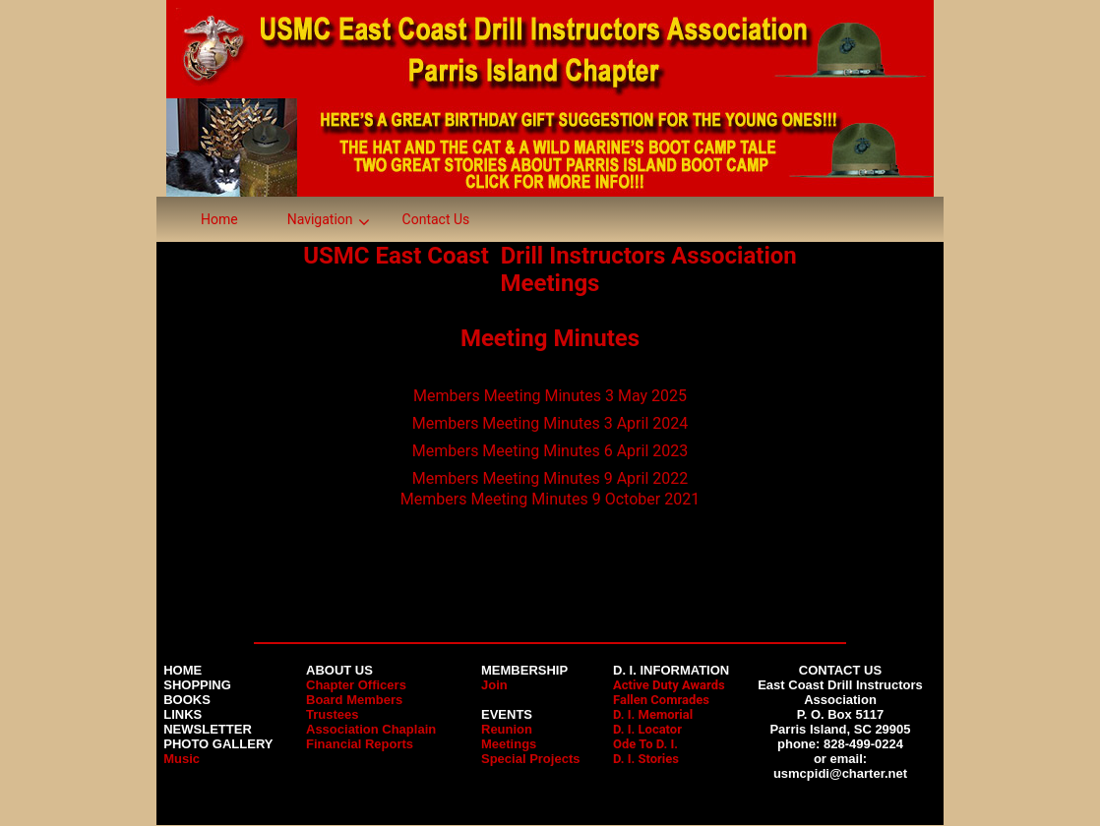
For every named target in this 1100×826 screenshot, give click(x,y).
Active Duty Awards (669, 685)
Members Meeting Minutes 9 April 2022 (550, 478)
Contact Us (436, 219)
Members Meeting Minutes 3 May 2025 (550, 395)
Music (181, 758)
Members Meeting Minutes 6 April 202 (545, 451)
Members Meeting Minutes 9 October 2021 (550, 499)
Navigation (320, 219)
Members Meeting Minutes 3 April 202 (545, 423)
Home (219, 219)
